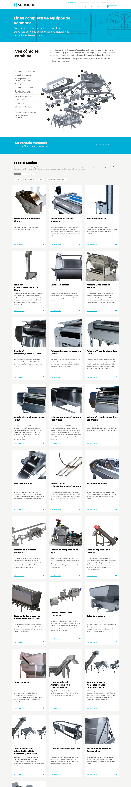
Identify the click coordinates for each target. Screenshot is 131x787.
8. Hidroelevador (20, 100)
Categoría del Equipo (28, 174)
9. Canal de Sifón (20, 103)
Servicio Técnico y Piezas (108, 2)
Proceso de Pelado (30, 179)
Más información (19, 245)
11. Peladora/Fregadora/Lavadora (25, 111)
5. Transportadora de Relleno (25, 87)
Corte (41, 179)
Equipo (80, 7)
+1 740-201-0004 (72, 2)
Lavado (18, 179)
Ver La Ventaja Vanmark (103, 144)
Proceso (17, 174)
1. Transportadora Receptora (25, 71)
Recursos (101, 7)
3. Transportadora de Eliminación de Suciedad (23, 79)
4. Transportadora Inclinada (24, 84)
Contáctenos (112, 7)
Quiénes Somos (90, 7)
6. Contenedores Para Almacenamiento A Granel (24, 92)
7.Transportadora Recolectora (25, 96)
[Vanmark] (22, 5)
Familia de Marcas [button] (84, 2)
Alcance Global (95, 2)
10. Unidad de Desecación (23, 107)
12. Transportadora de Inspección (22, 116)
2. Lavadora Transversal (23, 75)
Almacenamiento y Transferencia (57, 179)
